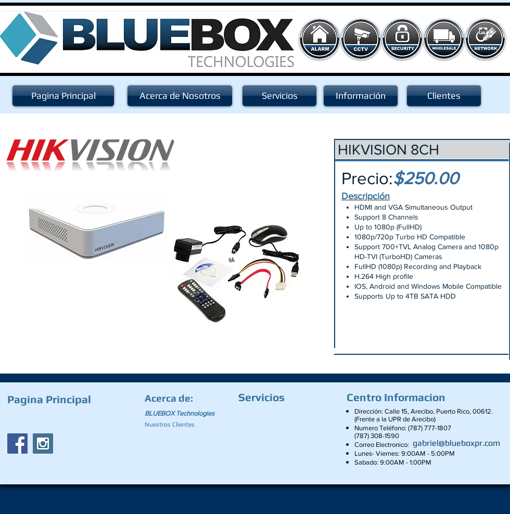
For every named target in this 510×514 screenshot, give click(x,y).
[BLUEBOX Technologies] (186, 413)
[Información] (361, 95)
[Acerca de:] (171, 398)
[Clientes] (444, 95)
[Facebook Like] (72, 419)
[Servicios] (279, 95)
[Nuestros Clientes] (174, 424)
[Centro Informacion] (399, 397)
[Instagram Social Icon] (43, 443)
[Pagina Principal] (63, 95)
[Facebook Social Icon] (17, 443)
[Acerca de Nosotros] (180, 95)
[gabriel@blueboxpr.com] (456, 443)
